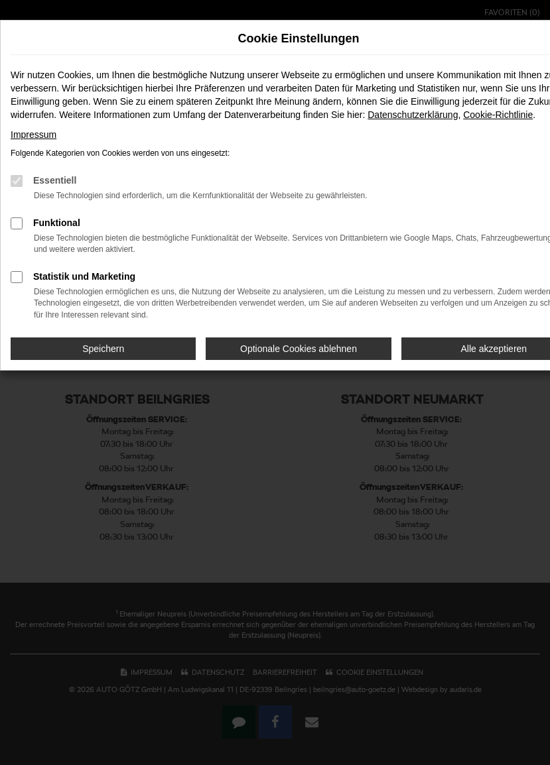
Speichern (103, 348)
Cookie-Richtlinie (498, 114)
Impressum (33, 134)
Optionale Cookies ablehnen (298, 348)
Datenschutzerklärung (413, 114)
